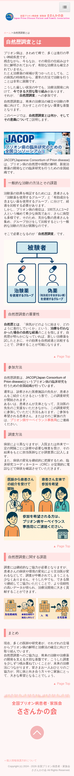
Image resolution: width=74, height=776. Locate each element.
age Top (61, 356)
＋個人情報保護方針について (20, 760)
